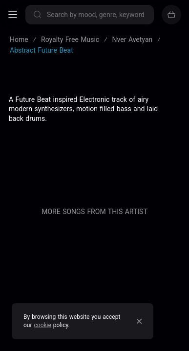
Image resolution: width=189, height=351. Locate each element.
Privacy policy (94, 130)
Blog (94, 162)
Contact (94, 194)
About (95, 146)
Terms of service (94, 114)
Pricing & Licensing (94, 178)
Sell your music (94, 231)
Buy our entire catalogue (94, 210)
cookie (42, 325)
